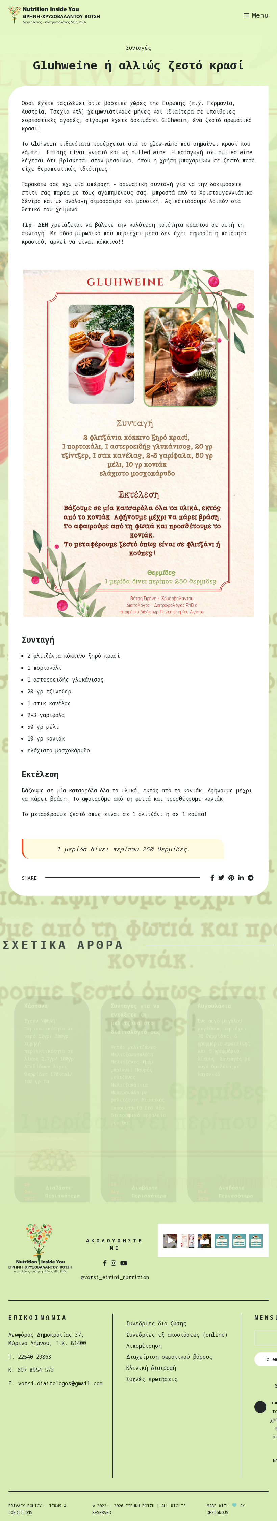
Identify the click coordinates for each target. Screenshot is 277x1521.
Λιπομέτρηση (144, 1345)
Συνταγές (138, 48)
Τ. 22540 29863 (29, 1356)
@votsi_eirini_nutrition (115, 1277)
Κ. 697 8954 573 (31, 1370)
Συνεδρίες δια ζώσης (156, 1323)
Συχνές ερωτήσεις (152, 1379)
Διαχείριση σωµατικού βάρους (169, 1356)
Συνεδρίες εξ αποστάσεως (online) (177, 1334)
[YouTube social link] (123, 1262)
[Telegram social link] (250, 877)
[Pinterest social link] (231, 877)
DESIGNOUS (217, 1512)
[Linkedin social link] (241, 877)
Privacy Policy (25, 1505)
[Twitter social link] (221, 877)
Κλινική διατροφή (151, 1368)
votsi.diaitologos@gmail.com (60, 1383)
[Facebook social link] (212, 877)
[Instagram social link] (113, 1262)
